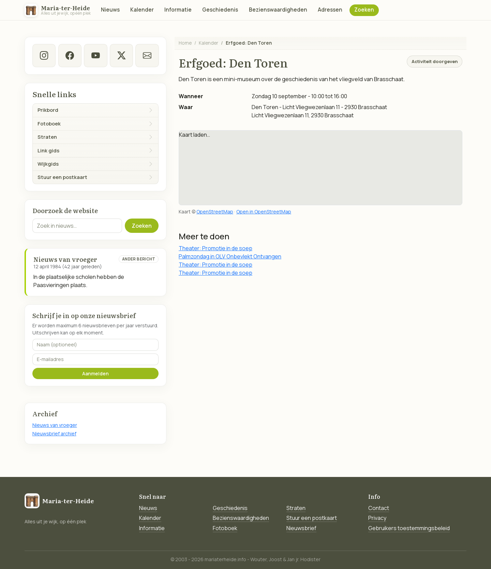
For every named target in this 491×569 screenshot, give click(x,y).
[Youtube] (95, 55)
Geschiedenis (220, 9)
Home (185, 43)
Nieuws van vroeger (54, 425)
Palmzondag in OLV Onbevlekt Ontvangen (230, 256)
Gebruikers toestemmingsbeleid (409, 528)
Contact (378, 508)
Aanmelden (95, 373)
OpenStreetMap (214, 211)
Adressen (330, 9)
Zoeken (364, 9)
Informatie (178, 9)
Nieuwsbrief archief (54, 433)
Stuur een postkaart (311, 518)
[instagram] (44, 55)
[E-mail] (147, 55)
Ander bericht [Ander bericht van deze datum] (138, 258)
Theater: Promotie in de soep (215, 248)
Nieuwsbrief (301, 528)
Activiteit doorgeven (435, 61)
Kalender (142, 9)
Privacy (377, 518)
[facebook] (69, 55)
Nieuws (110, 9)
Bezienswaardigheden (278, 9)
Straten (296, 508)
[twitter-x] (121, 55)
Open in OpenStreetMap (263, 211)
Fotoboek (225, 528)
